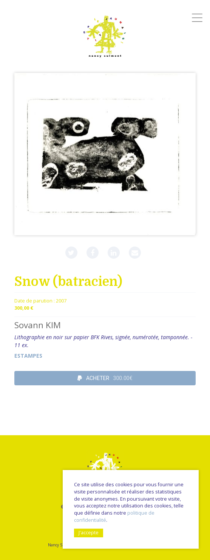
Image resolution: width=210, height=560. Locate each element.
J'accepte (89, 532)
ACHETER (104, 378)
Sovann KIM (37, 325)
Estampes (28, 355)
